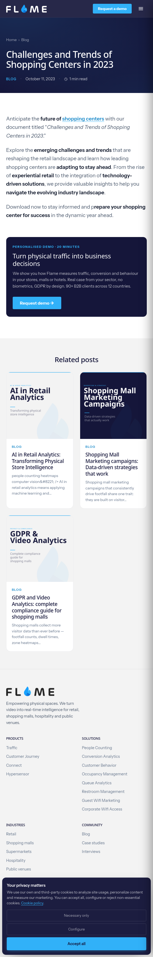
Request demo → (37, 303)
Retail (11, 834)
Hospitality (16, 860)
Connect (14, 765)
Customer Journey (22, 756)
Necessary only (76, 915)
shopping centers (83, 119)
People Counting (97, 747)
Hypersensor (17, 774)
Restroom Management (103, 791)
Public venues (18, 869)
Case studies (93, 843)
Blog (25, 39)
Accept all (76, 943)
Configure (76, 929)
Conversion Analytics (101, 756)
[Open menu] (141, 9)
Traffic (12, 747)
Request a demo (112, 8)
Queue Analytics (97, 783)
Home (11, 39)
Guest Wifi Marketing (101, 800)
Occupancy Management (104, 774)
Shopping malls (20, 843)
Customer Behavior (99, 765)
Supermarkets (19, 851)
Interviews (91, 851)
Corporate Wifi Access (102, 809)
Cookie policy (32, 903)
